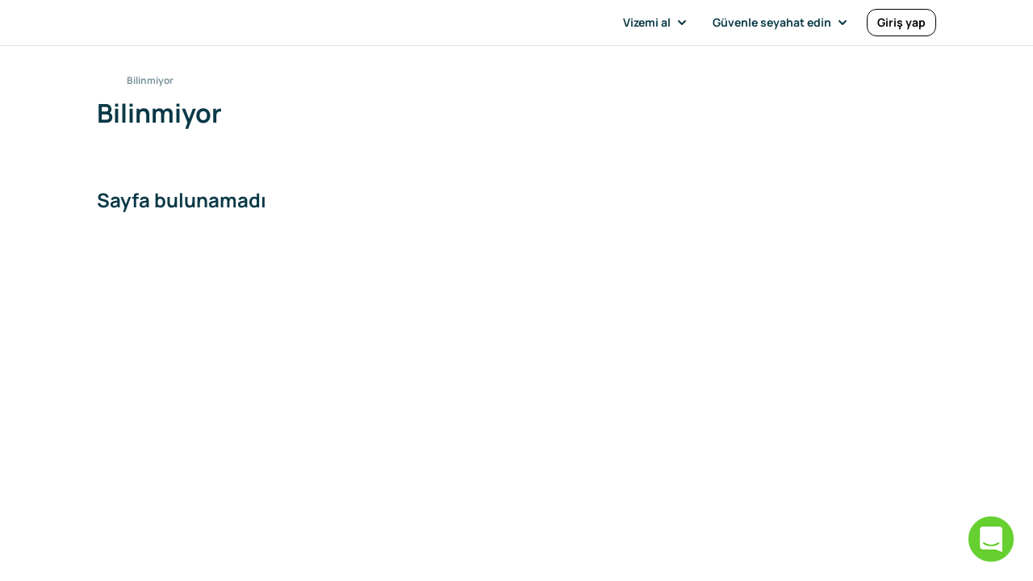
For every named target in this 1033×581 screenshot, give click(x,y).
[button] (658, 23)
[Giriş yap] (901, 22)
